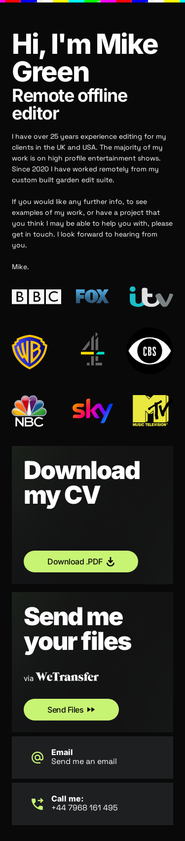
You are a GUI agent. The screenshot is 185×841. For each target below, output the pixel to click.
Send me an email (84, 761)
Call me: (67, 798)
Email (62, 752)
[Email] (37, 757)
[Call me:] (37, 804)
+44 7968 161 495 (84, 807)
